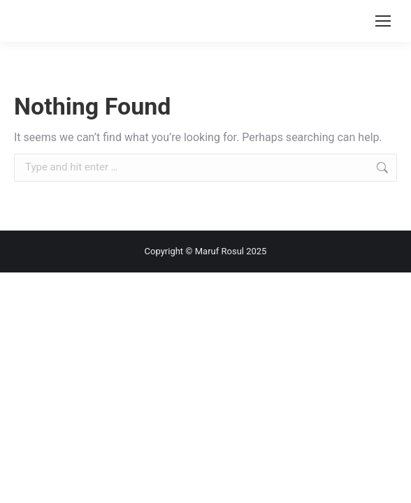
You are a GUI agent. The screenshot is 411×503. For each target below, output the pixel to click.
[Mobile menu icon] (383, 21)
